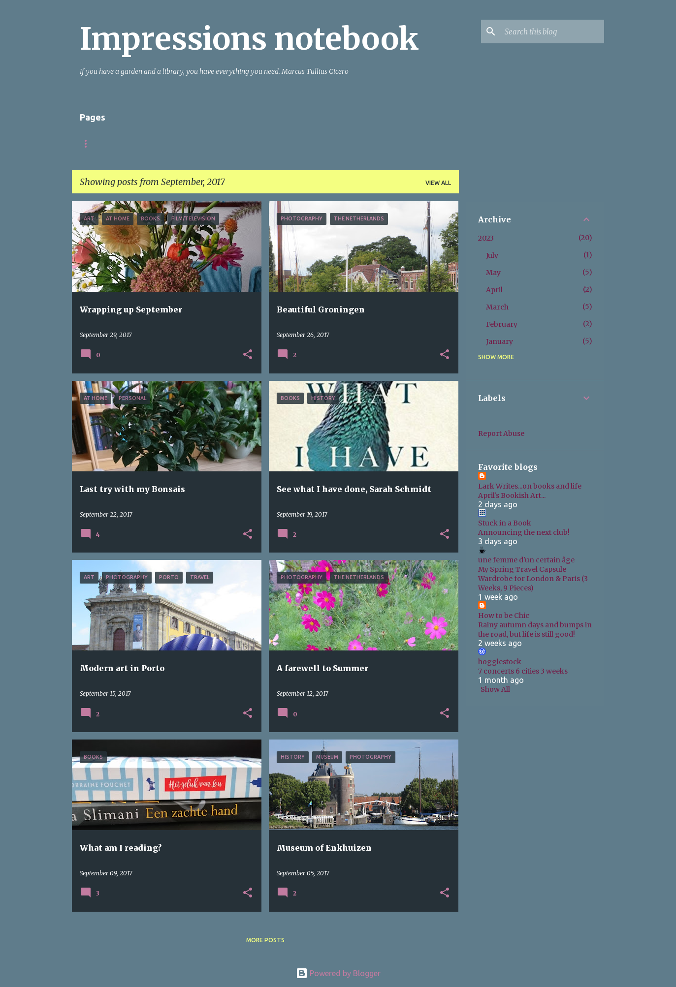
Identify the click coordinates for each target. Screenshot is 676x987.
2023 (486, 238)
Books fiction (251, 143)
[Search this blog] (552, 31)
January (499, 341)
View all (438, 183)
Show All (495, 689)
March (497, 307)
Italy (197, 143)
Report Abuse (501, 433)
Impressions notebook (249, 39)
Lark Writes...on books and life (529, 486)
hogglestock (499, 661)
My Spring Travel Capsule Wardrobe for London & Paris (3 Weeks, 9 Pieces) (533, 578)
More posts (265, 940)
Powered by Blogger (338, 973)
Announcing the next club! (524, 532)
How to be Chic (503, 615)
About (156, 143)
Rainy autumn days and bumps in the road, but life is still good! (535, 629)
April (494, 289)
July (492, 255)
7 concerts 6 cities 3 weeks (523, 671)
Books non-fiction (329, 143)
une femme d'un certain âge (526, 559)
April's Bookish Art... (512, 495)
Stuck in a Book (504, 523)
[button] (248, 355)
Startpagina (101, 143)
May (493, 272)
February (501, 324)
